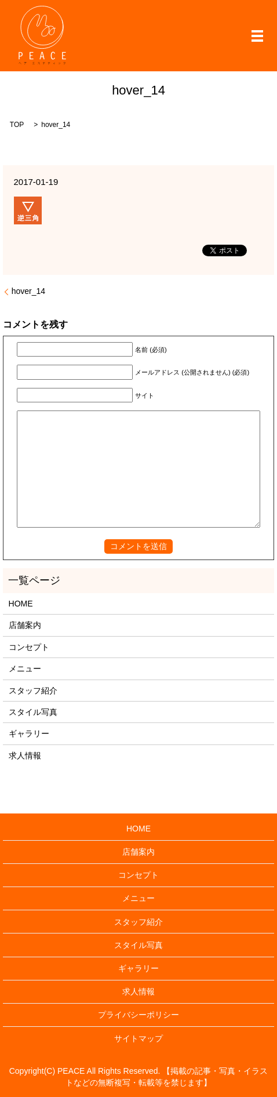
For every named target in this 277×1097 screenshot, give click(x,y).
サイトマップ (138, 1038)
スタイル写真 (33, 712)
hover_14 (28, 291)
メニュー (25, 668)
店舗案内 (25, 625)
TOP (17, 125)
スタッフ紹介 (33, 690)
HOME (21, 603)
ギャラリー (29, 733)
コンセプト (29, 647)
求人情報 (25, 755)
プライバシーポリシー (138, 1014)
